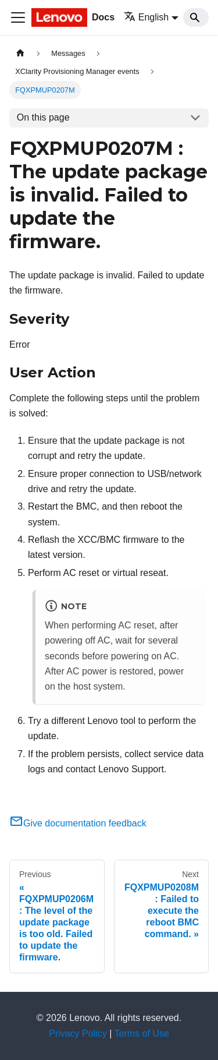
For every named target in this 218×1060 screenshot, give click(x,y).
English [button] (146, 17)
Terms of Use (142, 1033)
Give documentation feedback (77, 823)
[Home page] (20, 53)
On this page (43, 117)
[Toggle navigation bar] (18, 17)
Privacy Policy (78, 1033)
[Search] (196, 17)
